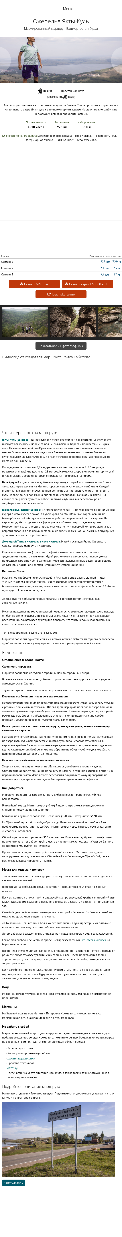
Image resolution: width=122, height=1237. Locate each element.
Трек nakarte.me (61, 294)
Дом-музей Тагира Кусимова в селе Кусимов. (31, 541)
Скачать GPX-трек (34, 284)
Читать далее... (13, 1183)
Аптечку (12, 1068)
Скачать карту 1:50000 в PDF (87, 284)
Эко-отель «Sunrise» (93, 940)
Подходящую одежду (21, 1058)
